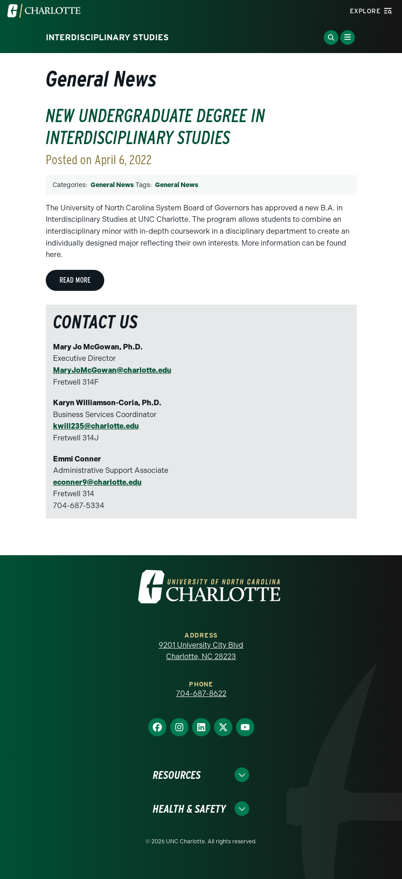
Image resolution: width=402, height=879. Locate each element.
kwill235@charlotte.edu (96, 426)
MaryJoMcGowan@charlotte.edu (112, 370)
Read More (75, 280)
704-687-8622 (201, 693)
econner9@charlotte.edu (97, 482)
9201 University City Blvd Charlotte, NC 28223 (201, 651)
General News (112, 185)
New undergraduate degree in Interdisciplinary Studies (155, 127)
